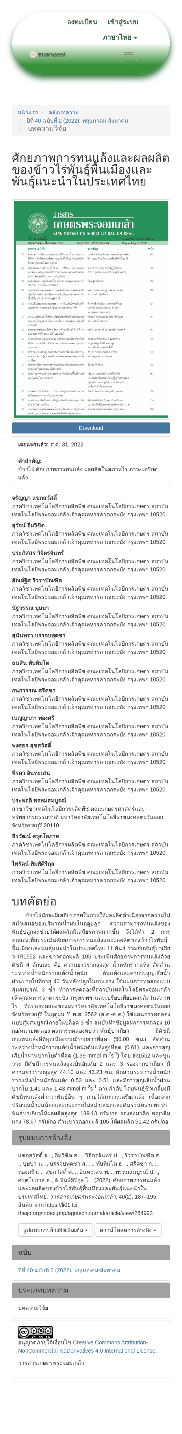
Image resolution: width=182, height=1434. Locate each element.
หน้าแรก (28, 112)
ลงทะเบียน (82, 22)
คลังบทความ (63, 112)
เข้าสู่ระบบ (123, 22)
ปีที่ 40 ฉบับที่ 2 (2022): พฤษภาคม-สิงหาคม (77, 121)
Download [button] (91, 428)
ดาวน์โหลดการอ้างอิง (128, 1230)
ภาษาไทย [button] (120, 37)
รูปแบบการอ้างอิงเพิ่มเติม (55, 1230)
